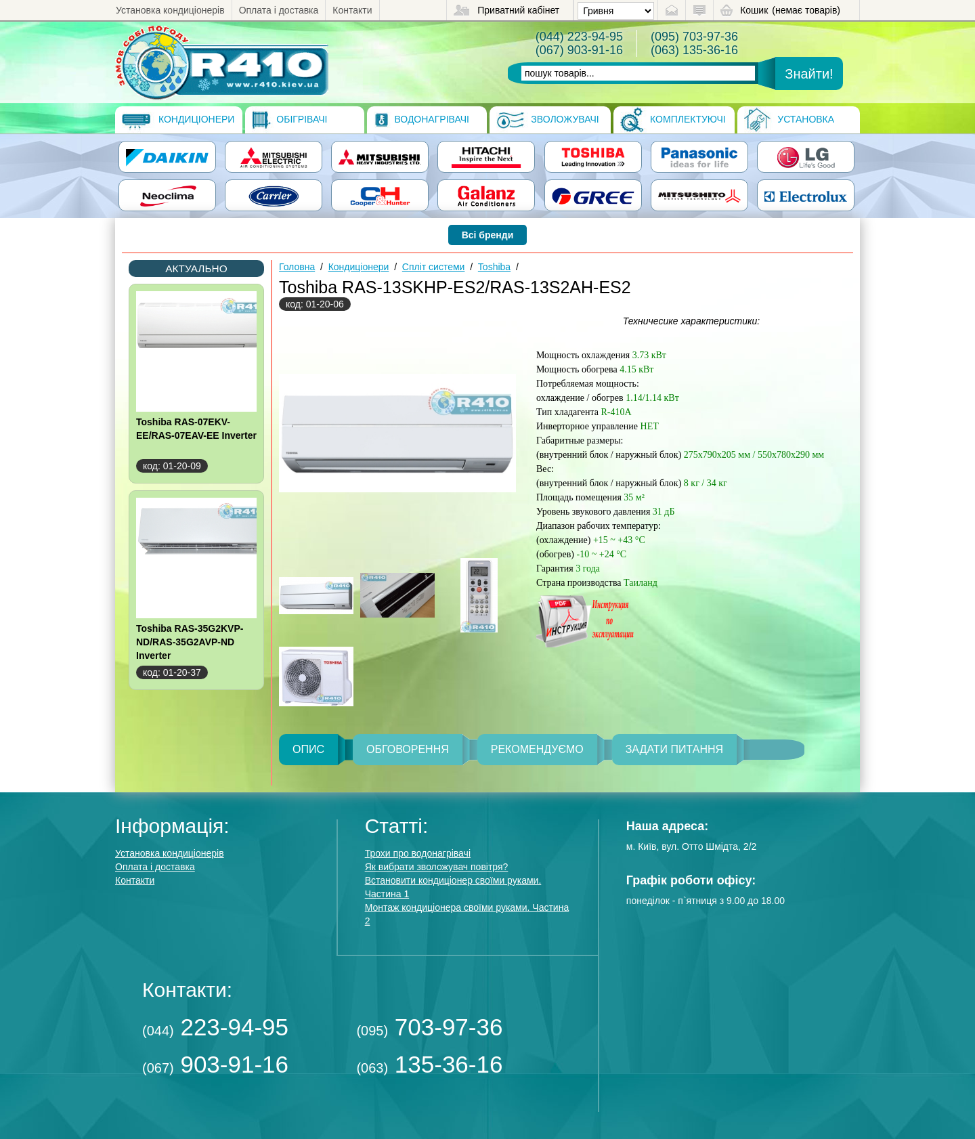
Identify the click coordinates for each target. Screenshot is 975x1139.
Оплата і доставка (279, 10)
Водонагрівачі (421, 119)
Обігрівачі (289, 119)
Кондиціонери (178, 119)
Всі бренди (488, 235)
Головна (297, 266)
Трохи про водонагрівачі (418, 853)
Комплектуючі (673, 119)
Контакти (352, 10)
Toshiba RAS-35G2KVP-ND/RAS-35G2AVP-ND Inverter (189, 642)
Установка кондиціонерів (170, 10)
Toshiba (494, 266)
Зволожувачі (547, 119)
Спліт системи (433, 266)
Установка (789, 119)
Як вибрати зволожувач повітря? (436, 866)
